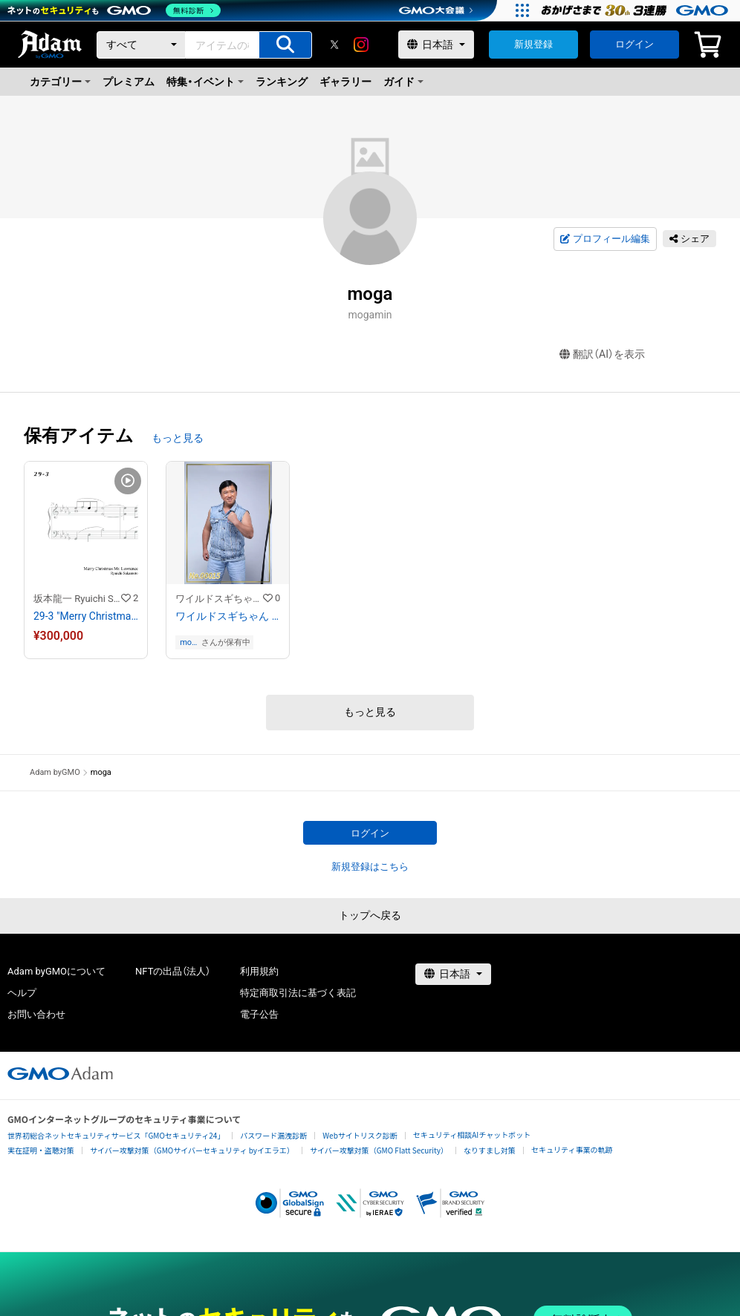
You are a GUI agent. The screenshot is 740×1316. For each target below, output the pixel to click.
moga (188, 642)
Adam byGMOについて (56, 971)
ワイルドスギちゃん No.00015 (227, 616)
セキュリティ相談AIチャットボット (471, 1134)
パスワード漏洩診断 (273, 1135)
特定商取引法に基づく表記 (298, 992)
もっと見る (178, 438)
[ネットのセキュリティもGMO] (114, 10)
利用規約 (259, 971)
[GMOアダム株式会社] (60, 1073)
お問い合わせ (36, 1014)
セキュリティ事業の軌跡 (571, 1149)
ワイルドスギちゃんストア (219, 598)
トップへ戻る (370, 915)
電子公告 (259, 1014)
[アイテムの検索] (285, 45)
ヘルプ (21, 992)
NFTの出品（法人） (172, 971)
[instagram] (361, 44)
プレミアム (129, 82)
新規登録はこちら (370, 866)
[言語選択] (436, 44)
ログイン (634, 44)
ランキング (282, 81)
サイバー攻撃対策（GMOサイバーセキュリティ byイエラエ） (192, 1150)
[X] (334, 44)
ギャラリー (345, 81)
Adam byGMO (55, 772)
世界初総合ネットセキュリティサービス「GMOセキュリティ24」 (115, 1135)
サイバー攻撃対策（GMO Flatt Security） (379, 1150)
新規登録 (533, 44)
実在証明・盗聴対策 (40, 1150)
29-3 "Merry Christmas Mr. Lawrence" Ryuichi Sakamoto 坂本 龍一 (85, 616)
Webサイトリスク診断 (359, 1135)
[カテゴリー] (141, 45)
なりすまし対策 (490, 1150)
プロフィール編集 (604, 239)
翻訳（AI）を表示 (602, 354)
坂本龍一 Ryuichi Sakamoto (77, 598)
